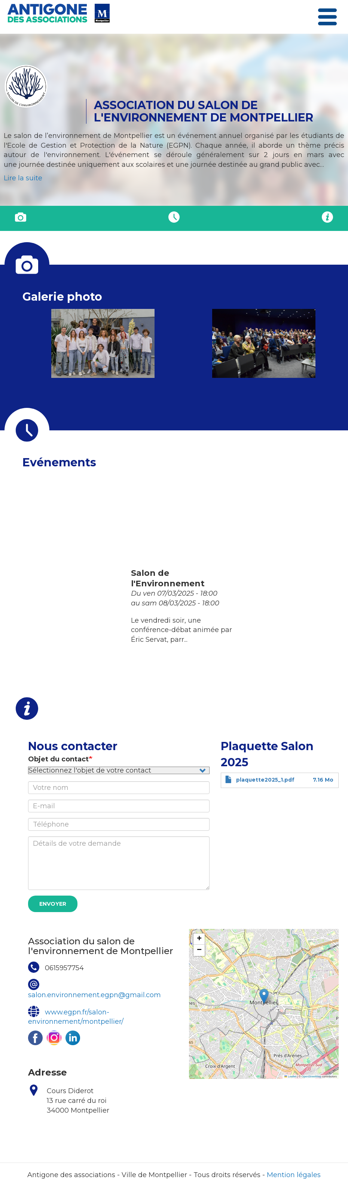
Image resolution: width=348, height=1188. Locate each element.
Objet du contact (58, 759)
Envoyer (52, 903)
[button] (102, 343)
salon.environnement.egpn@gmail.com (94, 995)
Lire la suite (23, 178)
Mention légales (294, 1175)
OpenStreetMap (311, 1076)
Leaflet (290, 1076)
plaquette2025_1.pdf (265, 780)
